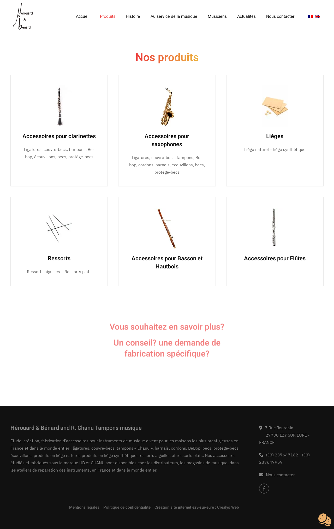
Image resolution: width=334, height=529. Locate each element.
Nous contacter (280, 16)
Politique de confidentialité (127, 507)
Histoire (133, 16)
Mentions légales (84, 507)
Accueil (83, 16)
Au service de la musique (174, 16)
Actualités (246, 16)
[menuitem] (310, 16)
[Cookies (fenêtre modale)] (325, 520)
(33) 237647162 (282, 454)
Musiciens (217, 16)
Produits (107, 16)
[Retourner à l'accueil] (22, 16)
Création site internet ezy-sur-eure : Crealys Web (196, 507)
